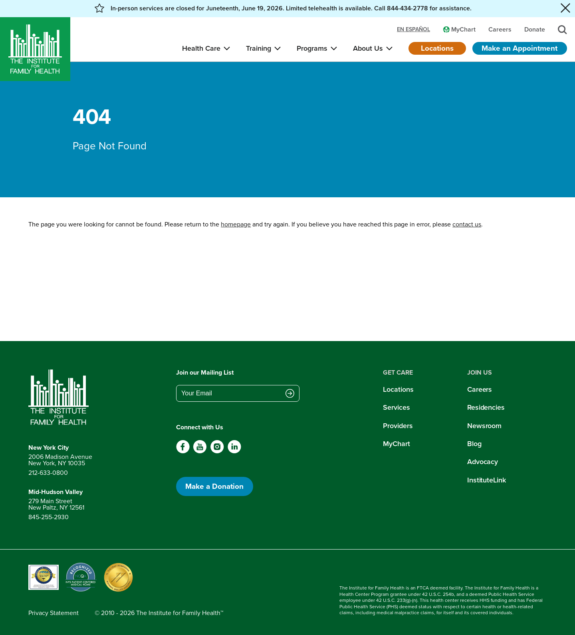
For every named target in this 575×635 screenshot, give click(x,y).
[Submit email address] (290, 394)
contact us (466, 224)
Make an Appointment (519, 48)
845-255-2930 (48, 517)
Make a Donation (214, 486)
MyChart (396, 444)
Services (396, 407)
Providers (397, 426)
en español (413, 29)
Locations (437, 48)
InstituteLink (486, 480)
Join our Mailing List (205, 372)
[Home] (35, 49)
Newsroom (484, 426)
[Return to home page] (60, 397)
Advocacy (482, 461)
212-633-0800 (48, 472)
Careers (479, 389)
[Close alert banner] (565, 8)
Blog (474, 444)
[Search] (562, 29)
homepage (236, 224)
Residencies (486, 407)
